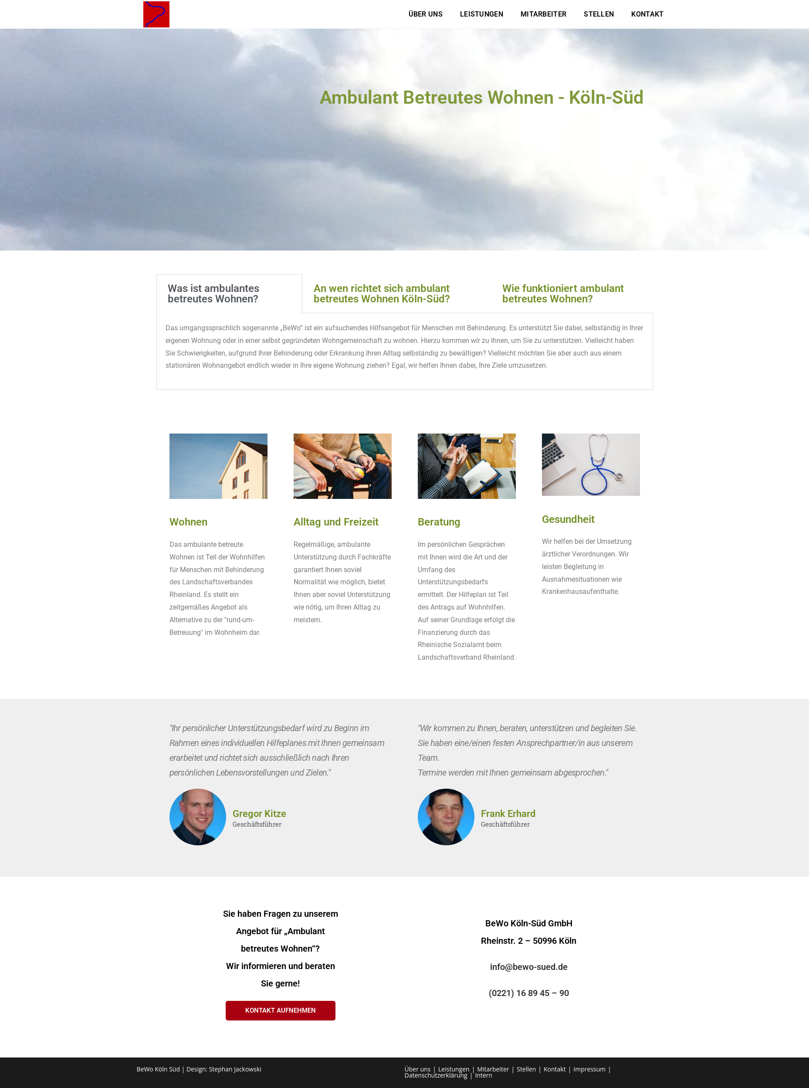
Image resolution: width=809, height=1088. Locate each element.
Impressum (589, 1069)
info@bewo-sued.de (529, 967)
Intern (483, 1075)
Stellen (526, 1069)
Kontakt (555, 1069)
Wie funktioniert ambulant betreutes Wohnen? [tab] (563, 293)
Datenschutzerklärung (436, 1075)
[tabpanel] (404, 351)
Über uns (418, 1069)
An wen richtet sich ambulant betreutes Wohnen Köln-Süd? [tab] (382, 293)
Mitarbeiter (493, 1069)
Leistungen (454, 1069)
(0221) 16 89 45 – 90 (529, 993)
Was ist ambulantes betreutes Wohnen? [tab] (213, 293)
